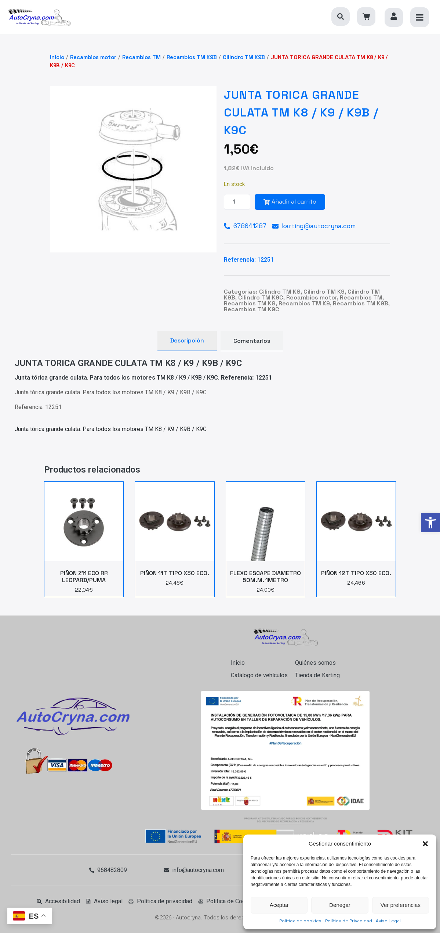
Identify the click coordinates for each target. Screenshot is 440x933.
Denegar (339, 905)
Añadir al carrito (289, 201)
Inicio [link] (57, 57)
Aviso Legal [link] (388, 921)
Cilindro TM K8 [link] (280, 291)
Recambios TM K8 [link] (250, 303)
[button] (425, 843)
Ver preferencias (401, 905)
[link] (430, 522)
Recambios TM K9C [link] (251, 309)
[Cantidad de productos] (237, 202)
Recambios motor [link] (93, 57)
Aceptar (279, 905)
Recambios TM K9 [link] (304, 303)
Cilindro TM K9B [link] (244, 57)
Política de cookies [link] (300, 921)
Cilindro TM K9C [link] (260, 297)
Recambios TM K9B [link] (192, 57)
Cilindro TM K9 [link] (324, 291)
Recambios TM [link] (141, 57)
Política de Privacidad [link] (348, 921)
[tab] (187, 341)
